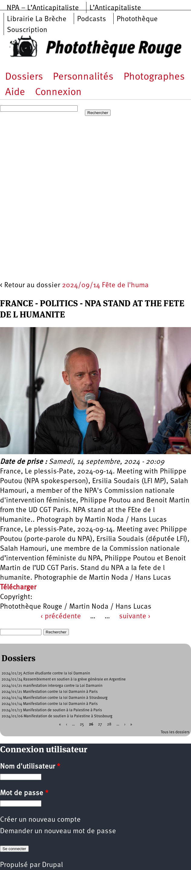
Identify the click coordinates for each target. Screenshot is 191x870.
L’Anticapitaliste (115, 8)
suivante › (135, 616)
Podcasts (91, 19)
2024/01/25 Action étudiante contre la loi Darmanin (46, 673)
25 (82, 724)
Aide (15, 92)
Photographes (154, 77)
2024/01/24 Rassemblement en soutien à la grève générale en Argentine (64, 679)
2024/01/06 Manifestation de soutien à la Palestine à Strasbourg (57, 716)
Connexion (58, 92)
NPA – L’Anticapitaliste (43, 8)
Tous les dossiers (175, 732)
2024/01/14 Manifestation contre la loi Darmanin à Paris (50, 704)
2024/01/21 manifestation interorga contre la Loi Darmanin (52, 686)
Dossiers (24, 77)
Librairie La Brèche (36, 19)
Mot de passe (24, 793)
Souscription (27, 30)
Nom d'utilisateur (30, 766)
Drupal (52, 865)
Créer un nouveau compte (40, 820)
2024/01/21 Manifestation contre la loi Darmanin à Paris (50, 692)
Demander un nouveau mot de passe (58, 831)
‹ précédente (60, 616)
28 (109, 724)
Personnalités (83, 77)
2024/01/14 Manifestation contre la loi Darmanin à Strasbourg (55, 698)
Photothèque (137, 19)
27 (100, 724)
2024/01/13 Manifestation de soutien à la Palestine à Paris (52, 710)
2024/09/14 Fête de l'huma (105, 285)
